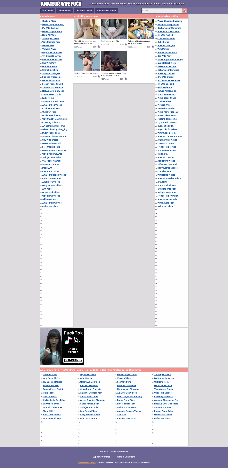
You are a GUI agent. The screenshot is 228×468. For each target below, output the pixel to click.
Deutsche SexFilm (51, 80)
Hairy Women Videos (52, 185)
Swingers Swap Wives (168, 24)
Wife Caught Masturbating (54, 119)
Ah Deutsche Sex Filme (53, 126)
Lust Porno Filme (50, 171)
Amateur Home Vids (52, 203)
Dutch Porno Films (51, 133)
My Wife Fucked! (165, 35)
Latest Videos (64, 10)
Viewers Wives (49, 49)
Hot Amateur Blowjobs (53, 91)
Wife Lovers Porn (50, 199)
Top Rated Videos (83, 10)
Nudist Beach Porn (51, 115)
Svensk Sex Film (50, 70)
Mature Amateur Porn (119, 452)
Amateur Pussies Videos (54, 175)
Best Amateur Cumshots (54, 150)
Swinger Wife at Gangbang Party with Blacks (139, 42)
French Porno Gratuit (52, 84)
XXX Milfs (47, 189)
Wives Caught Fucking (53, 24)
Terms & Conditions (125, 457)
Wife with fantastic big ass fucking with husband (85, 42)
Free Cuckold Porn (51, 147)
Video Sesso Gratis (51, 94)
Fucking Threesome (52, 77)
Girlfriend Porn (49, 66)
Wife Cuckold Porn (51, 42)
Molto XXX (47, 168)
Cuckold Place (49, 21)
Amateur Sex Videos (52, 105)
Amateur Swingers (51, 73)
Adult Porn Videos (51, 182)
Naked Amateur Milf (51, 143)
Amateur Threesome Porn (54, 136)
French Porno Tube (51, 178)
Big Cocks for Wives (52, 52)
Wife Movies (48, 45)
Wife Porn (103, 452)
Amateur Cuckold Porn (53, 101)
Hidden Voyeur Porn (52, 31)
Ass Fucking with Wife (110, 41)
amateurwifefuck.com (87, 463)
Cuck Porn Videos (51, 108)
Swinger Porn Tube (51, 157)
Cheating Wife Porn (51, 122)
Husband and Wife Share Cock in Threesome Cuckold (113, 74)
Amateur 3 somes (50, 164)
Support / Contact (101, 457)
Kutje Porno (48, 98)
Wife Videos (48, 10)
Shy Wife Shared (50, 140)
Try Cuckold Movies (51, 56)
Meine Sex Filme (50, 206)
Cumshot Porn (49, 112)
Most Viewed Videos (106, 10)
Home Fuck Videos (51, 192)
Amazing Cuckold (50, 38)
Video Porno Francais (52, 87)
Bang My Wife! (49, 35)
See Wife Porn (49, 63)
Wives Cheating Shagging (54, 129)
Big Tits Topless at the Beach (86, 73)
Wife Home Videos (51, 196)
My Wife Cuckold (50, 28)
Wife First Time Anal (52, 154)
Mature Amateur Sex (52, 59)
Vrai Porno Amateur (51, 161)
